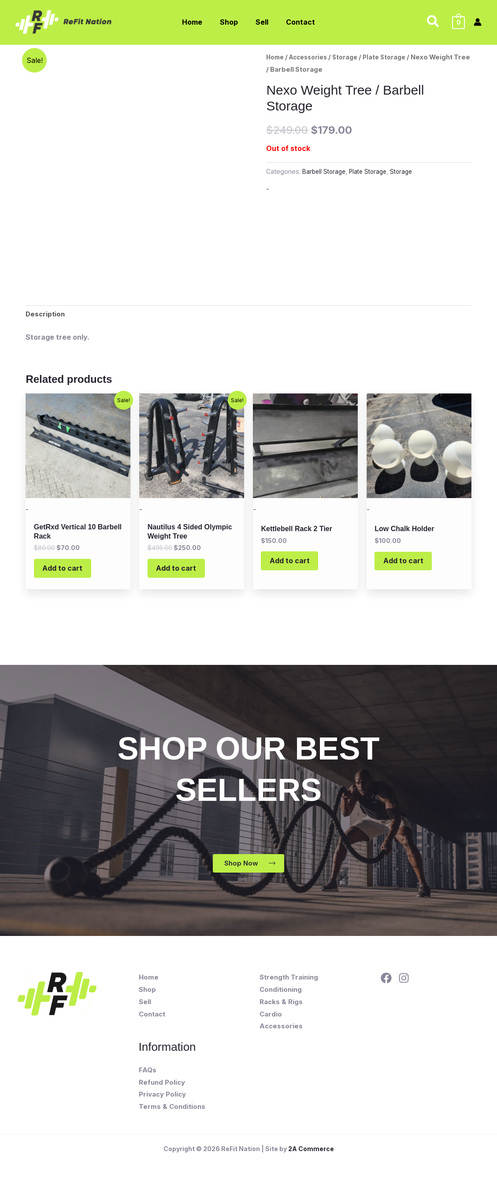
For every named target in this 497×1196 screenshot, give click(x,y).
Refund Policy (162, 1090)
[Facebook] (386, 986)
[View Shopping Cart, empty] (458, 22)
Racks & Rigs (281, 1010)
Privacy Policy (162, 1103)
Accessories (312, 57)
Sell (145, 1010)
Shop (147, 998)
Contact (152, 1023)
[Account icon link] (478, 22)
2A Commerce (311, 1157)
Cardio (271, 1023)
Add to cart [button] (68, 573)
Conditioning (281, 998)
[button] (433, 22)
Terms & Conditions (172, 1115)
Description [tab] (46, 315)
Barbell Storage (325, 171)
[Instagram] (403, 986)
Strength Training (289, 986)
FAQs (147, 1079)
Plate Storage (395, 57)
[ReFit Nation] (64, 21)
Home (276, 57)
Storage (353, 57)
